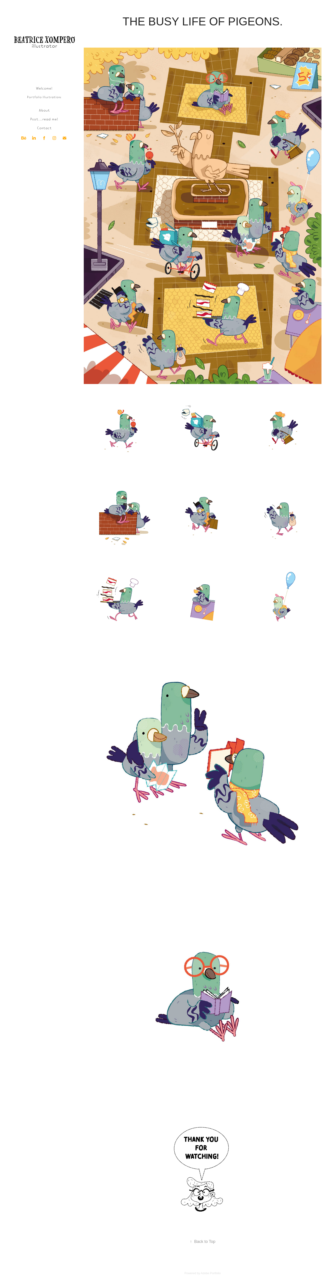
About (44, 110)
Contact (44, 127)
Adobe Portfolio (211, 1273)
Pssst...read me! (44, 119)
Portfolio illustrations (44, 97)
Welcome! (44, 88)
